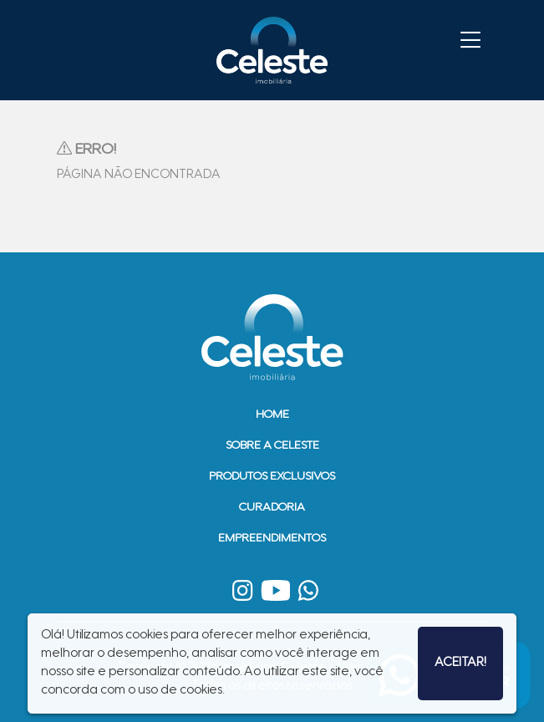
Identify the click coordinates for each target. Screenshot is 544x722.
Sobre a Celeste (272, 446)
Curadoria (272, 508)
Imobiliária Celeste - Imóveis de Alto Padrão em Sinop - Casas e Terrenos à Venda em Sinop (272, 50)
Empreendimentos (272, 539)
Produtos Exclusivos (272, 477)
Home (272, 415)
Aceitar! (460, 663)
